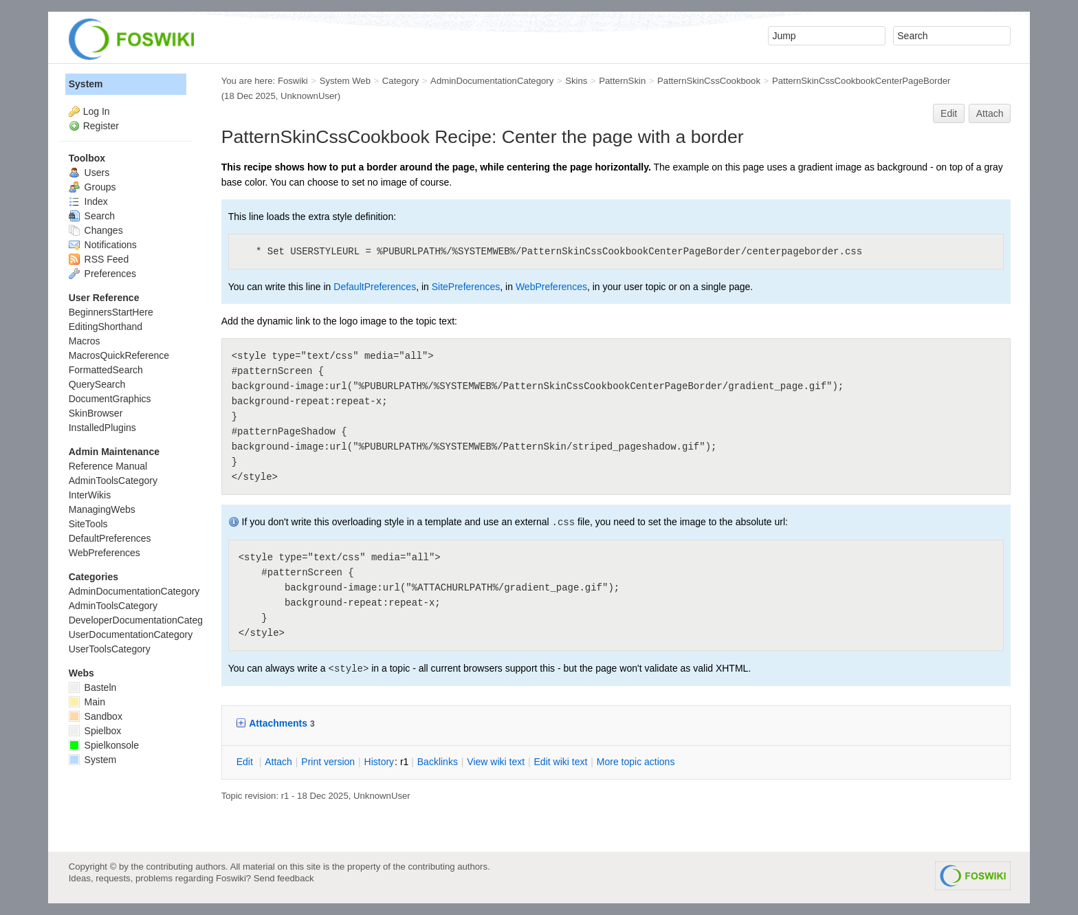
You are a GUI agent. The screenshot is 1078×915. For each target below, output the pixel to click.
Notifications (103, 244)
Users (89, 172)
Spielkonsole (104, 745)
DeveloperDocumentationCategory (143, 620)
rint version (328, 761)
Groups (92, 186)
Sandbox (95, 716)
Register (101, 125)
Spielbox (95, 730)
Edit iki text (561, 761)
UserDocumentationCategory (131, 634)
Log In (96, 111)
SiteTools (88, 523)
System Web (345, 81)
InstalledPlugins (102, 427)
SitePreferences (466, 286)
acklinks (437, 761)
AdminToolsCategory (113, 480)
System (86, 83)
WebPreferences (551, 286)
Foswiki (293, 81)
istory (379, 761)
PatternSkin (622, 81)
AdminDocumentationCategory (491, 81)
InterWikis (90, 494)
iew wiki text (496, 761)
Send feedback (284, 878)
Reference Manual (108, 466)
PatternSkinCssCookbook (708, 81)
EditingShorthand (105, 326)
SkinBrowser (96, 413)
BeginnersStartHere (111, 312)
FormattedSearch (106, 369)
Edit (948, 113)
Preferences (102, 273)
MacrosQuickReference (119, 355)
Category (400, 81)
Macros (84, 340)
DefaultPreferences (374, 286)
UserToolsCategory (110, 648)
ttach (278, 761)
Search (92, 215)
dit (246, 761)
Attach (990, 113)
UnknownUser (309, 96)
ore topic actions (636, 761)
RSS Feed (99, 259)
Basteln (93, 687)
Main (87, 701)
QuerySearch (97, 384)
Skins (576, 81)
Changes (96, 230)
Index (88, 201)
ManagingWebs (102, 509)
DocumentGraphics (110, 398)
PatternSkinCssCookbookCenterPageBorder (861, 81)
